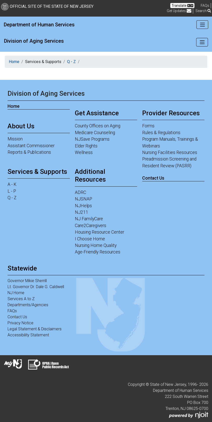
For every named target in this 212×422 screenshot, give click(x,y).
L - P (12, 191)
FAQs (12, 310)
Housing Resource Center (99, 232)
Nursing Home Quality (96, 245)
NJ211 (81, 212)
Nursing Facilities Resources (169, 152)
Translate (182, 5)
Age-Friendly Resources (97, 251)
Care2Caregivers (90, 225)
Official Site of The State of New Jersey (47, 6)
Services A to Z (21, 298)
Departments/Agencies (28, 304)
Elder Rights (86, 145)
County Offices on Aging (97, 125)
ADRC (80, 192)
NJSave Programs (92, 139)
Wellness (84, 152)
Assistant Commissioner (31, 145)
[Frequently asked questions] (205, 6)
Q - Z (71, 61)
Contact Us (153, 178)
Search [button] (203, 11)
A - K (12, 184)
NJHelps (83, 205)
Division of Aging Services (34, 41)
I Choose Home (90, 238)
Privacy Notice (20, 323)
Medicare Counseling (95, 132)
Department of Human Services (39, 25)
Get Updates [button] (179, 11)
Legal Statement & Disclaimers (35, 329)
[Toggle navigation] (202, 24)
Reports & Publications (29, 152)
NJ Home (16, 292)
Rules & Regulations (161, 132)
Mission (15, 138)
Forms (148, 125)
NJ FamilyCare (89, 218)
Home (14, 61)
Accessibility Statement (28, 335)
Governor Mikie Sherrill (27, 280)
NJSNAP (83, 198)
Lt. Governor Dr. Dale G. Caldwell (36, 286)
